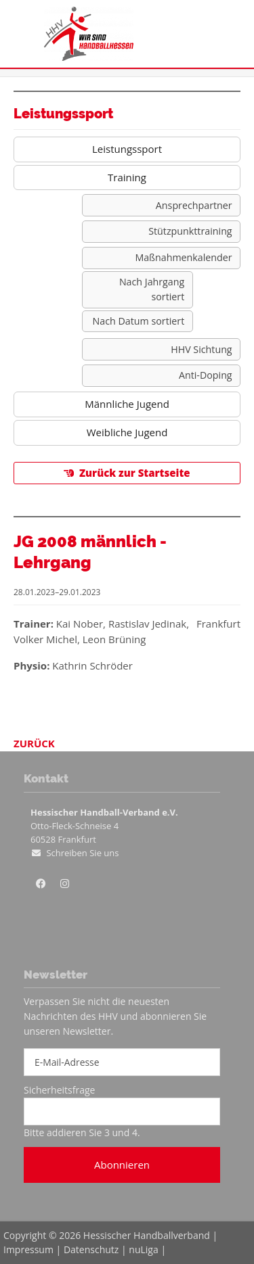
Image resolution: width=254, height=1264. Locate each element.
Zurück (34, 743)
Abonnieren (122, 1164)
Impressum (28, 1249)
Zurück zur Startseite (134, 472)
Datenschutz (91, 1249)
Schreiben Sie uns (82, 853)
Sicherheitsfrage (59, 1089)
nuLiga (143, 1249)
